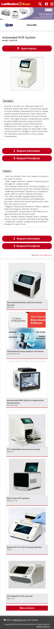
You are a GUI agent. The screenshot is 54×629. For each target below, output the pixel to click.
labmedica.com (19, 620)
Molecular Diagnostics (43, 255)
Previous (2, 13)
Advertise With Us (43, 626)
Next (52, 13)
